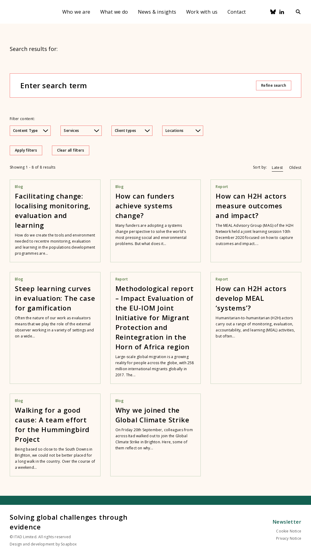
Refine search (273, 85)
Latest (277, 167)
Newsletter (287, 521)
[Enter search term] (138, 85)
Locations (183, 130)
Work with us (202, 11)
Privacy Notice (288, 538)
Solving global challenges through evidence (68, 521)
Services (81, 130)
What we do (114, 11)
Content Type (30, 130)
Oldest (295, 167)
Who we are (76, 11)
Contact (236, 11)
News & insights (157, 11)
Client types (132, 130)
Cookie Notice (288, 531)
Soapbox (69, 544)
